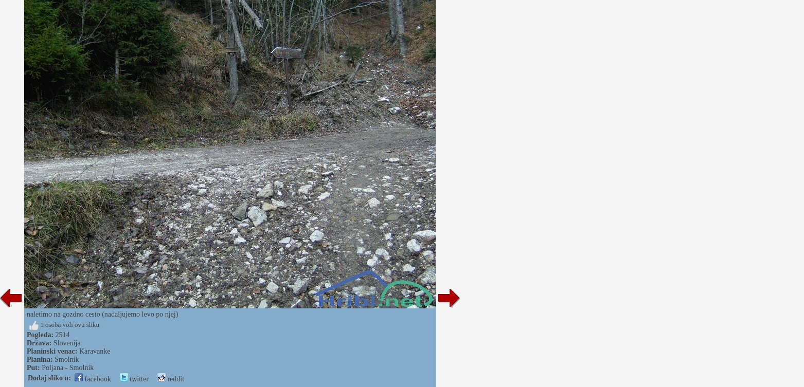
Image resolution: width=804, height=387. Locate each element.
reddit (170, 379)
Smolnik (67, 359)
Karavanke (95, 351)
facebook (93, 379)
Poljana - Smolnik (68, 368)
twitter (134, 379)
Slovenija (67, 343)
